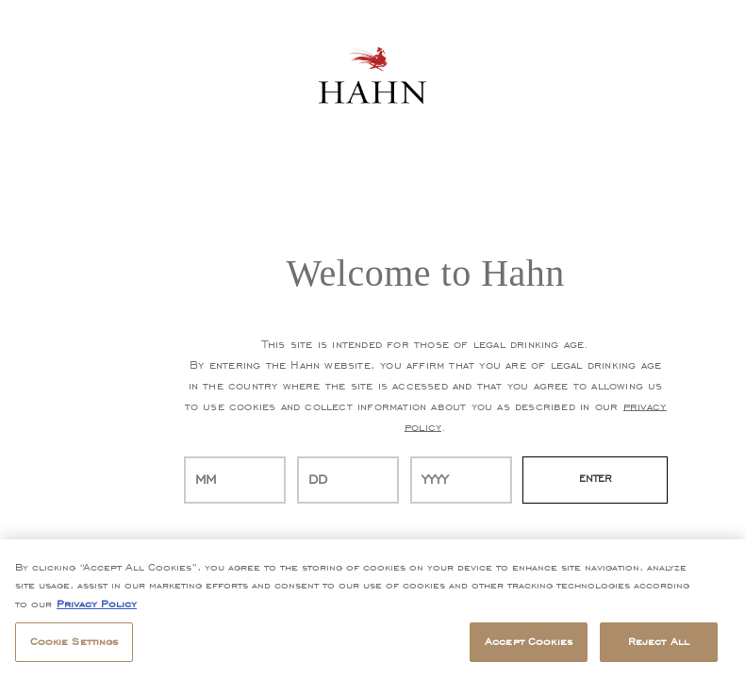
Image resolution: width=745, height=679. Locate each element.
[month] (235, 480)
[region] (372, 609)
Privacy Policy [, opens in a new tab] (97, 603)
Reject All (658, 641)
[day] (348, 480)
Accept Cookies (528, 641)
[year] (461, 480)
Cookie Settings (74, 641)
